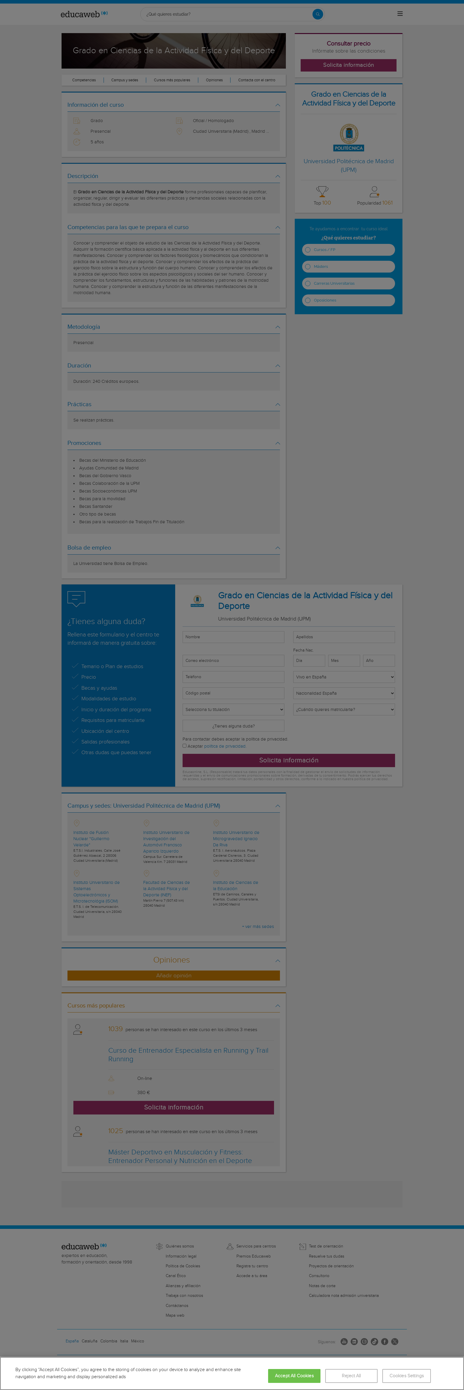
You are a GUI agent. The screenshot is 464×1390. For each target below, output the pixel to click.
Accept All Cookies (294, 1376)
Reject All (351, 1376)
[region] (232, 1373)
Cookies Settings (406, 1376)
